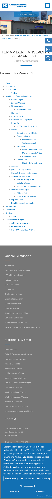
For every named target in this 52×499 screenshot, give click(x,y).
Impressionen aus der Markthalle (19, 411)
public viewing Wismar (15, 373)
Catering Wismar (12, 308)
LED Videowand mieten (15, 275)
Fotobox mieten (11, 280)
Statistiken (27, 478)
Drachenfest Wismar (14, 299)
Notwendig (11, 478)
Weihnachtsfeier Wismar (15, 392)
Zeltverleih (9, 265)
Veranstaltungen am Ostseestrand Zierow (22, 327)
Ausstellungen (11, 349)
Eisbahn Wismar (12, 284)
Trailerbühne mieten (13, 294)
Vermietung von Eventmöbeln (17, 270)
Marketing (43, 478)
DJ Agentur (10, 289)
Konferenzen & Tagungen (15, 359)
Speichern (14, 491)
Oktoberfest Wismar (13, 387)
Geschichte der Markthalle (16, 406)
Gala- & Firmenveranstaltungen (18, 354)
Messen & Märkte (12, 364)
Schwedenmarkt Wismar (15, 378)
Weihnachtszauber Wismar (16, 397)
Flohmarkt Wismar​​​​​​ (13, 303)
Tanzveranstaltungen (13, 368)
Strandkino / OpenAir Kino (16, 313)
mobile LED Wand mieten (16, 322)
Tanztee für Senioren (13, 401)
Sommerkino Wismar (14, 317)
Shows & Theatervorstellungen (18, 382)
